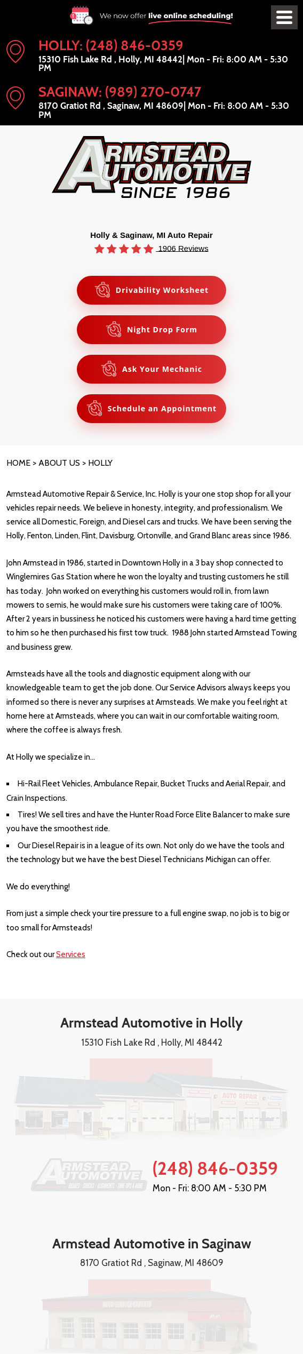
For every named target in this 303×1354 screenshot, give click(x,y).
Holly (100, 463)
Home (18, 463)
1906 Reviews (182, 248)
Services (70, 954)
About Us (59, 463)
